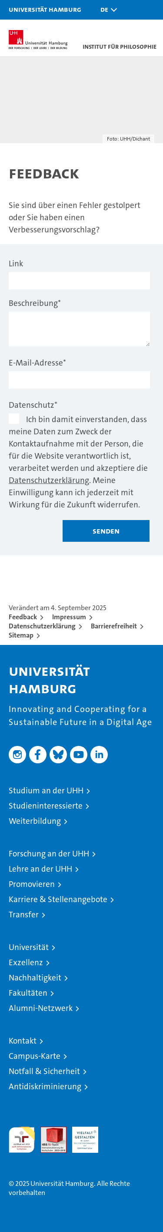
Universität (29, 947)
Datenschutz (33, 404)
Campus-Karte (34, 1056)
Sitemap (21, 635)
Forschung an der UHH (49, 853)
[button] (106, 10)
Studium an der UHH (46, 790)
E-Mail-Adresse (37, 362)
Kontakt (23, 1040)
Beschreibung (35, 303)
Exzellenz (26, 962)
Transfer (24, 914)
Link (16, 263)
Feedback (23, 616)
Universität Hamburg (45, 9)
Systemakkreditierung (117, 1131)
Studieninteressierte (46, 805)
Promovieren (32, 884)
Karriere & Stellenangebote (58, 899)
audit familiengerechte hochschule (22, 1140)
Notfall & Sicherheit (44, 1071)
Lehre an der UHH (40, 868)
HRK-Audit (80, 1136)
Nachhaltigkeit (35, 977)
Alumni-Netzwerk (41, 1008)
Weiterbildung (35, 821)
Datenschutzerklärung (49, 480)
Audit (48, 1131)
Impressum (69, 616)
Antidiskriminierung (45, 1086)
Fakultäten (28, 992)
